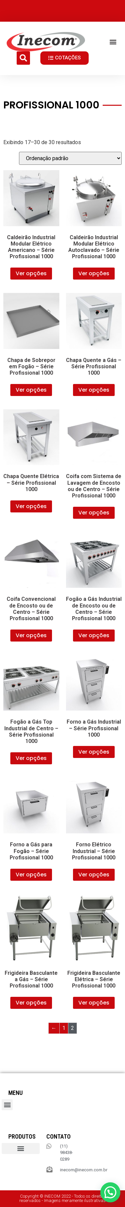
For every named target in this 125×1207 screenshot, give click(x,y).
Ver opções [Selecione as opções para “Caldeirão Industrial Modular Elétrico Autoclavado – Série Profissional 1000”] (93, 273)
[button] (112, 41)
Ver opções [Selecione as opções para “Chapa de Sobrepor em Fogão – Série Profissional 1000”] (31, 390)
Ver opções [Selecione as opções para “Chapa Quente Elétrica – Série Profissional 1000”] (31, 506)
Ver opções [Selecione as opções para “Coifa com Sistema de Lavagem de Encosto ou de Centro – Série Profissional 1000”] (93, 512)
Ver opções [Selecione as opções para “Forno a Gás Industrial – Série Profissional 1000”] (93, 752)
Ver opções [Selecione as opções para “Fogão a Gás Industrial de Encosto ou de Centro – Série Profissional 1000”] (93, 635)
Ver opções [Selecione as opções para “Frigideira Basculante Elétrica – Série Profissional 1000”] (93, 1003)
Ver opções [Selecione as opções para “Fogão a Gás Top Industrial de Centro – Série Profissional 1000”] (31, 758)
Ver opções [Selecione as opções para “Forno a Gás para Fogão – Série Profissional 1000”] (31, 874)
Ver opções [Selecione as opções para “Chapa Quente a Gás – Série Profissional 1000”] (93, 390)
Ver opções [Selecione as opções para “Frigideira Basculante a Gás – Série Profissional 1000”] (31, 1003)
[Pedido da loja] (70, 158)
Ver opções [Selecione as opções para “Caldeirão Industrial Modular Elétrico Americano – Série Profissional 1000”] (31, 273)
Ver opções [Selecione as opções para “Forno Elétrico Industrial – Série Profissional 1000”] (93, 874)
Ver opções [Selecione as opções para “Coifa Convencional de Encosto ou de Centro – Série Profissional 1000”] (31, 635)
